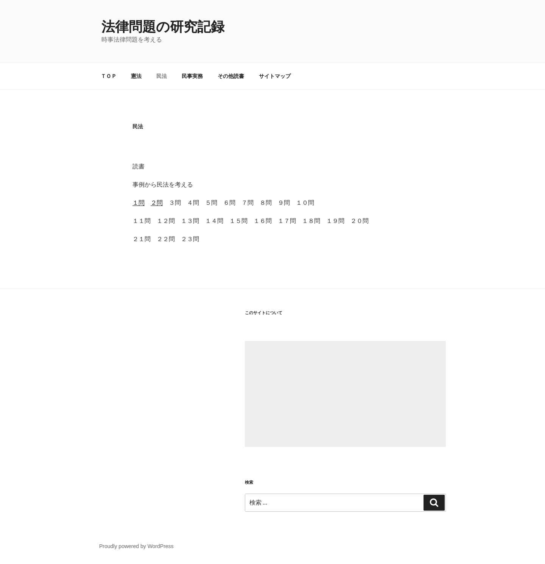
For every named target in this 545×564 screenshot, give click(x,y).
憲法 (136, 76)
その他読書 (231, 76)
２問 (157, 202)
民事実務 (192, 76)
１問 (138, 202)
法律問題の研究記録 (162, 26)
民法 (161, 76)
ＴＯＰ (109, 76)
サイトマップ (275, 76)
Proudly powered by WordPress (136, 546)
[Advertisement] (345, 394)
